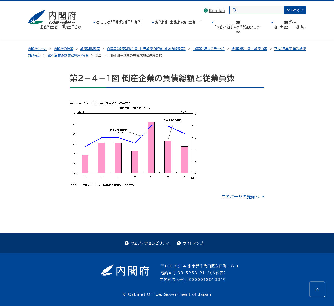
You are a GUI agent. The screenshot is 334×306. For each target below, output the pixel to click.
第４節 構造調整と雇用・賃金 (68, 55)
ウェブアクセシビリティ (150, 243)
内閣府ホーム (37, 48)
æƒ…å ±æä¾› (290, 24)
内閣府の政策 (63, 48)
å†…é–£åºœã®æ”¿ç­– (62, 24)
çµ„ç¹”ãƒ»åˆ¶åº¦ (119, 22)
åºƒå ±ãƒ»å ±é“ (178, 22)
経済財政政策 (90, 48)
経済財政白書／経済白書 (249, 48)
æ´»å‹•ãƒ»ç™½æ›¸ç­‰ (238, 27)
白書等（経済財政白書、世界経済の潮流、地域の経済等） (146, 48)
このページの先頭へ (241, 197)
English (217, 10)
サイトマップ (193, 243)
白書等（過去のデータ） (209, 48)
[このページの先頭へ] (317, 289)
